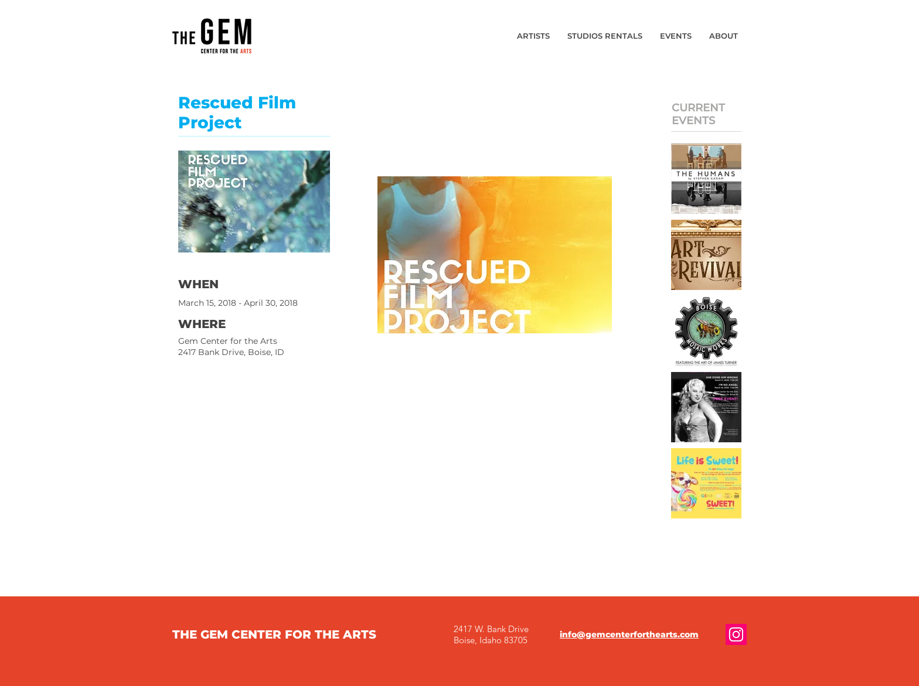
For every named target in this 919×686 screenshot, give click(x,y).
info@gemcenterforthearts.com (629, 634)
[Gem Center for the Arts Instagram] (736, 634)
